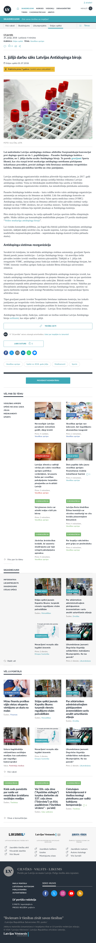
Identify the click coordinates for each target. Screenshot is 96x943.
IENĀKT (89, 3)
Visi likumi (14, 854)
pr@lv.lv (31, 907)
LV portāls (8, 35)
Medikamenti (60, 364)
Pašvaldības (46, 613)
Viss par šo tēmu (15, 559)
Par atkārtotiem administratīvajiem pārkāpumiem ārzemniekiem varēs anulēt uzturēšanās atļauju (79, 606)
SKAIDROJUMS (10, 586)
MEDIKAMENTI (10, 414)
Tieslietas (14, 802)
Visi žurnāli (76, 856)
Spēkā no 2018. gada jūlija (37, 364)
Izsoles (43, 852)
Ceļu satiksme (47, 812)
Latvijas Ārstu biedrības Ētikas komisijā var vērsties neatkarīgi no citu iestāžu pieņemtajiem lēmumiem (79, 513)
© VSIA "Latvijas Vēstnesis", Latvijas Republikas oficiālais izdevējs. (35, 930)
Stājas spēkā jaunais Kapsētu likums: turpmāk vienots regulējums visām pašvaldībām (46, 707)
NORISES (40, 8)
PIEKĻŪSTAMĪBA (19, 890)
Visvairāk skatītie (18, 851)
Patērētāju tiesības (16, 766)
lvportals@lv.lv (27, 904)
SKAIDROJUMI (28, 8)
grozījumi (76, 158)
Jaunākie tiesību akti (19, 848)
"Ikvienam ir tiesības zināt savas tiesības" (33, 918)
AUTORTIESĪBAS (19, 893)
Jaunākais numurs (79, 849)
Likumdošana (85, 661)
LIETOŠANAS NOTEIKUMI (23, 886)
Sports (74, 364)
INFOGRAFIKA (10, 580)
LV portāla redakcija (24, 899)
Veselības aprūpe (37, 41)
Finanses (14, 715)
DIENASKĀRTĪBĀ (63, 8)
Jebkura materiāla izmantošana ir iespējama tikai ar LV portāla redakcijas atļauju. (42, 927)
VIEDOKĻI (50, 8)
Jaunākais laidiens (48, 849)
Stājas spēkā (18, 41)
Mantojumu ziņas (48, 856)
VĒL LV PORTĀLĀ (13, 671)
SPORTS (7, 417)
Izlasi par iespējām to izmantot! (56, 334)
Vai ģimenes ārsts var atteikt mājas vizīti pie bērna (45, 510)
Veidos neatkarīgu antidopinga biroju (22, 220)
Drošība (76, 616)
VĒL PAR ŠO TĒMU (13, 394)
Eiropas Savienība (42, 654)
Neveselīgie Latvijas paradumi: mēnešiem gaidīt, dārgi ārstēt (45, 427)
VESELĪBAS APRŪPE (12, 403)
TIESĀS (24, 12)
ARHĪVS (51, 12)
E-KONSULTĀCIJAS (38, 12)
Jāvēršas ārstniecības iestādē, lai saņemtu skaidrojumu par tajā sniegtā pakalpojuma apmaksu (45, 547)
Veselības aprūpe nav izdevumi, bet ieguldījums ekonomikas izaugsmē (78, 427)
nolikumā (14, 318)
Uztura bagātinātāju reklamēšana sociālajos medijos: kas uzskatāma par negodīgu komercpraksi (15, 755)
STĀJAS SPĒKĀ (10, 590)
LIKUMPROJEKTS (11, 583)
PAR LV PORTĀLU (19, 883)
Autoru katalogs (78, 852)
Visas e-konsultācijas (17, 818)
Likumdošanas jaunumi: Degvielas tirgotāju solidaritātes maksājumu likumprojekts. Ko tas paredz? (78, 651)
